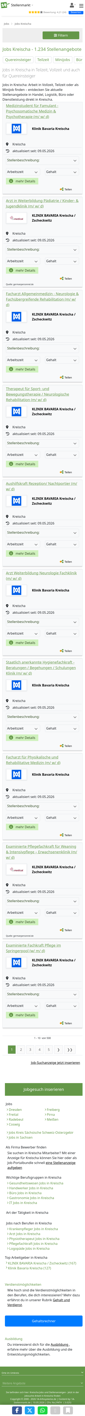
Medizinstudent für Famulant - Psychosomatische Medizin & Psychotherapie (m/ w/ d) (32, 111)
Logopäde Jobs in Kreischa (29, 1248)
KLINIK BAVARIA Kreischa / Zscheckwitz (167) (42, 1263)
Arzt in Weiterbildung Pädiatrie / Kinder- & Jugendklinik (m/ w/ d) (42, 203)
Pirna (51, 1114)
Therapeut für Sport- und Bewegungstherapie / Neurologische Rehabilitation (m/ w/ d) (37, 394)
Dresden (15, 1109)
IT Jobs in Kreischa (23, 1203)
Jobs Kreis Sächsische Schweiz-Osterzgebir (41, 1132)
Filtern (61, 35)
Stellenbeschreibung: (41, 160)
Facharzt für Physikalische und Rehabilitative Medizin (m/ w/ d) (33, 760)
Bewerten (76, 12)
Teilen (68, 189)
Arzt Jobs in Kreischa (24, 1234)
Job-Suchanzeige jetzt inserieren (55, 1062)
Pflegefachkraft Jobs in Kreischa (33, 1243)
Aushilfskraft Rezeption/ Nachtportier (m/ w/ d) (41, 486)
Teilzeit (43, 59)
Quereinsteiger (18, 59)
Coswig (14, 1124)
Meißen (53, 1119)
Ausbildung (60, 1344)
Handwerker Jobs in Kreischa (31, 1188)
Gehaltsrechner (44, 1321)
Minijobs (62, 59)
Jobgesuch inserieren (44, 1089)
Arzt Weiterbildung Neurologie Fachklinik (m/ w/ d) (41, 575)
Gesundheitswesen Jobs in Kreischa (36, 1183)
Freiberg (53, 1109)
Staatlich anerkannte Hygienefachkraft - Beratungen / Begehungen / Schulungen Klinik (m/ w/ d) (41, 668)
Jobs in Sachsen (21, 1137)
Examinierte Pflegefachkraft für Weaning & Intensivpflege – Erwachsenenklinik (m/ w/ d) (41, 852)
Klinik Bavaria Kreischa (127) (29, 1268)
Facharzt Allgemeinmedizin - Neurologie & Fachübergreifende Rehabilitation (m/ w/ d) (42, 299)
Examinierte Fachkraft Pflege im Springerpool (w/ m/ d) (33, 948)
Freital (13, 1114)
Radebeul (16, 1119)
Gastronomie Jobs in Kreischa (31, 1198)
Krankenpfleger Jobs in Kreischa (33, 1229)
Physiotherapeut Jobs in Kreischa (34, 1238)
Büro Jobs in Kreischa (25, 1193)
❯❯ (70, 1049)
